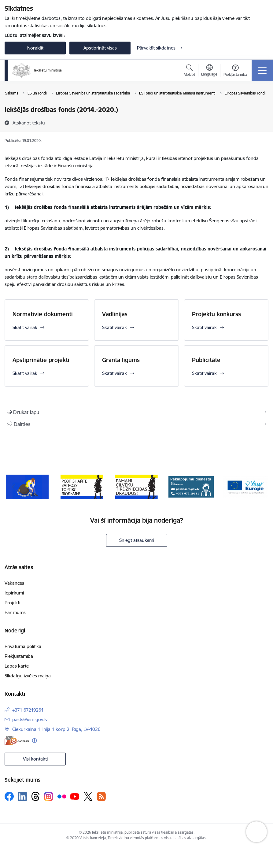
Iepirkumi (14, 593)
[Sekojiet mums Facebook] (9, 796)
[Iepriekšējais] (13, 487)
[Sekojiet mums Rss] (101, 796)
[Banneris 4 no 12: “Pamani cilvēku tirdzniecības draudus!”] (191, 486)
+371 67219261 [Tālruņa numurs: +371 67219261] (28, 710)
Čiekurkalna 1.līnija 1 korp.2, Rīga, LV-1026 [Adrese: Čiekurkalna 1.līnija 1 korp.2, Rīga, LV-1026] (56, 729)
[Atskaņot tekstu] (29, 122)
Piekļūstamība (19, 656)
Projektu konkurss (216, 314)
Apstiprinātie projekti (41, 360)
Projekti (12, 603)
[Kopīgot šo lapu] (136, 424)
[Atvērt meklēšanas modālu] (189, 71)
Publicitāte (206, 360)
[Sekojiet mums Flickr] (61, 796)
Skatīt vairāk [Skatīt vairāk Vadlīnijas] (114, 327)
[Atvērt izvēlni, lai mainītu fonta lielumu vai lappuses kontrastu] (235, 71)
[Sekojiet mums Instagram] (48, 796)
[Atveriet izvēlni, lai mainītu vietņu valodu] (209, 71)
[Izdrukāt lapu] (136, 412)
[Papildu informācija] (34, 740)
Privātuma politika (23, 646)
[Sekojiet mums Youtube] (74, 796)
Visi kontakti (35, 759)
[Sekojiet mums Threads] (35, 796)
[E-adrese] (17, 740)
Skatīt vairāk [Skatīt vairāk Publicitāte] (204, 373)
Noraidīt (35, 48)
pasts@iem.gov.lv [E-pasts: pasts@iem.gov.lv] (29, 719)
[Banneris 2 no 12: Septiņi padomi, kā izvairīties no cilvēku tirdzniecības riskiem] (82, 486)
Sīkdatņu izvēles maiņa (28, 676)
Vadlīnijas (114, 314)
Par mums (15, 612)
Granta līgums (121, 360)
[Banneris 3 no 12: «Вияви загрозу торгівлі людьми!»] (136, 486)
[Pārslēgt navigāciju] (262, 70)
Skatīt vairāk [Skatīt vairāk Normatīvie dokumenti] (25, 327)
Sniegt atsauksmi (136, 540)
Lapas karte (17, 666)
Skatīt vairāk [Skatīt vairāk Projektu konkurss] (204, 327)
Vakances (14, 583)
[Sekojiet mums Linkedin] (22, 796)
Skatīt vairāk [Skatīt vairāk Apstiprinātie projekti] (25, 373)
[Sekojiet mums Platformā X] (88, 796)
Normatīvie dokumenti (43, 314)
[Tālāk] (259, 487)
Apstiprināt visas (100, 48)
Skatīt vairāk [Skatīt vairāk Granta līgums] (114, 373)
